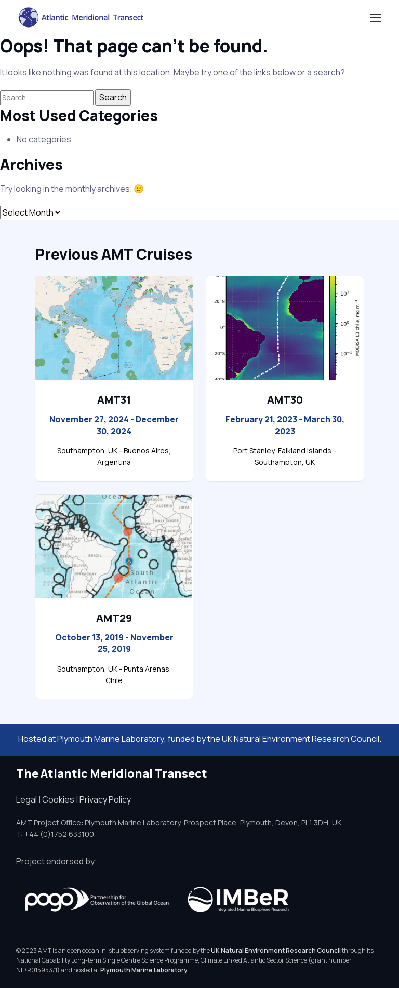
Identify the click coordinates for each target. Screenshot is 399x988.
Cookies (58, 799)
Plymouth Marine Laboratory (110, 738)
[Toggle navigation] (375, 17)
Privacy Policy (105, 799)
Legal (26, 799)
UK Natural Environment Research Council (276, 950)
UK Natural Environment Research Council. (301, 738)
